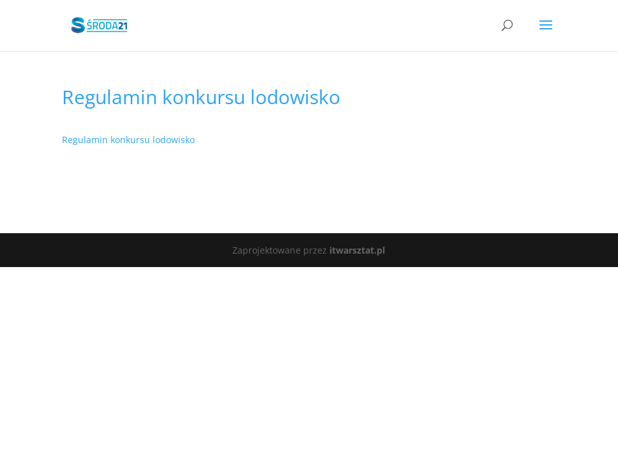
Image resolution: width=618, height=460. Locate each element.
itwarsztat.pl (357, 250)
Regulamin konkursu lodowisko (128, 140)
